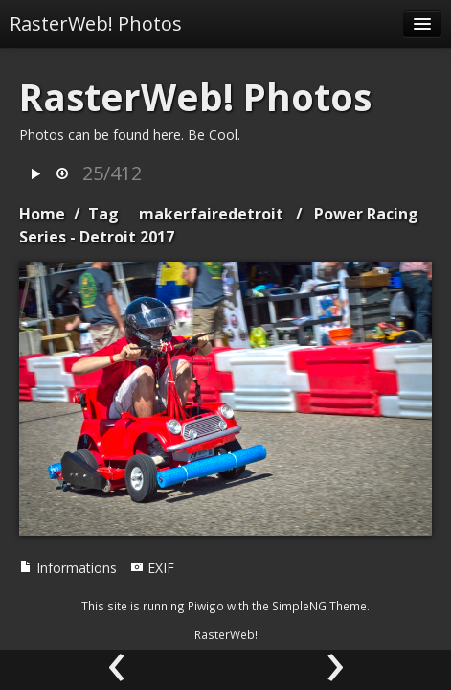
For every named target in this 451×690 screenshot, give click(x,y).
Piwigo (206, 605)
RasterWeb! (226, 634)
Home (42, 213)
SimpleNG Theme (319, 605)
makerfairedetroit (211, 213)
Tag (103, 213)
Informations (68, 568)
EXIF (152, 568)
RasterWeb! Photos (96, 23)
